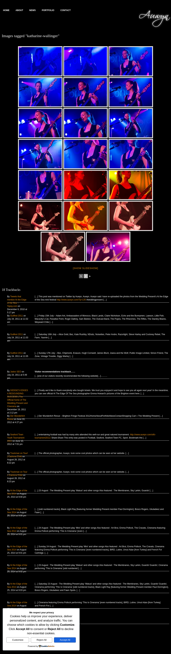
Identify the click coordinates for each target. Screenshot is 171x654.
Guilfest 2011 (16, 315)
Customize (17, 640)
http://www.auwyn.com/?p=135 (71, 299)
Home (6, 10)
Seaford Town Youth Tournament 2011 (15, 437)
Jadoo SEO (15, 371)
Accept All (65, 640)
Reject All (41, 640)
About (19, 10)
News (32, 10)
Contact (65, 10)
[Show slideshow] (85, 268)
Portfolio (48, 10)
